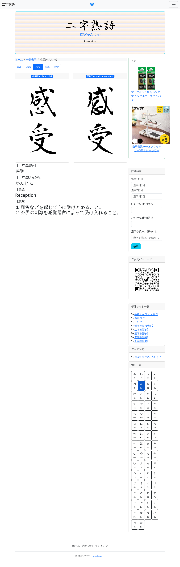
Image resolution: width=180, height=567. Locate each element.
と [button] (155, 415)
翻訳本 (139, 318)
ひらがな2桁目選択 (142, 217)
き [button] (148, 385)
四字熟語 (141, 337)
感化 (19, 67)
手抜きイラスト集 (146, 314)
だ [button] (148, 504)
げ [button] (155, 484)
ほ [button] (141, 445)
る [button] (134, 474)
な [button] (134, 425)
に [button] (141, 425)
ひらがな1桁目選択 (142, 204)
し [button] (155, 395)
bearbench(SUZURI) (147, 357)
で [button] (155, 504)
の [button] (134, 435)
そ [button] (148, 405)
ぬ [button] (148, 425)
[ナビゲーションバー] (173, 4)
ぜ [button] (134, 504)
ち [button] (134, 415)
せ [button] (141, 405)
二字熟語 (8, 4)
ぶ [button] (155, 514)
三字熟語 (141, 333)
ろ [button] (148, 474)
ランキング (101, 545)
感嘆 (47, 67)
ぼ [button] (141, 524)
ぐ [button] (148, 484)
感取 (28, 67)
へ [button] (134, 445)
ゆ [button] (134, 464)
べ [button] (134, 524)
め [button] (141, 455)
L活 (138, 322)
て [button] (148, 415)
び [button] (148, 514)
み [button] (155, 445)
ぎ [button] (141, 484)
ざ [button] (141, 494)
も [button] (148, 455)
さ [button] (148, 395)
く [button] (155, 385)
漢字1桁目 (137, 179)
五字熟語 (141, 341)
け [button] (134, 395)
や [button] (155, 455)
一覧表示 (31, 59)
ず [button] (155, 494)
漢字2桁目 (137, 190)
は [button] (141, 435)
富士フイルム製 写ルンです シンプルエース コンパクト (146, 84)
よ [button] (141, 464)
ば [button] (141, 514)
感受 (38, 67)
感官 (56, 67)
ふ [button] (155, 435)
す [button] (134, 405)
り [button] (155, 464)
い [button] (141, 375)
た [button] (155, 405)
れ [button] (141, 474)
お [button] (134, 385)
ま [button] (148, 445)
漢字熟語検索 (143, 326)
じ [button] (148, 494)
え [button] (155, 375)
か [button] (141, 385)
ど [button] (134, 514)
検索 (135, 246)
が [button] (134, 484)
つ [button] (141, 415)
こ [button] (141, 395)
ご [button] (134, 494)
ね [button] (155, 425)
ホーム (19, 59)
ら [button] (148, 464)
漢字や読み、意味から (144, 231)
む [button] (134, 455)
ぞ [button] (141, 504)
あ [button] (134, 375)
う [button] (148, 375)
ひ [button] (148, 435)
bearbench (98, 556)
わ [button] (155, 474)
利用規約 (87, 545)
